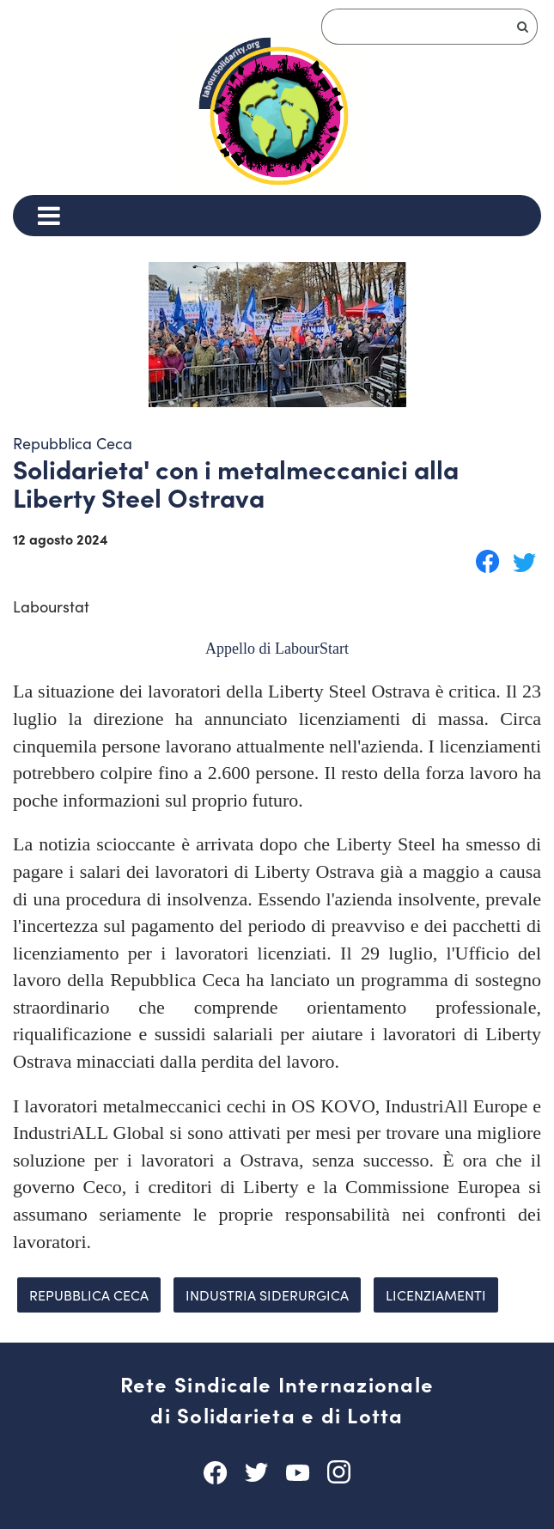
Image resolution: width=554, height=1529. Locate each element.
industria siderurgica (267, 1295)
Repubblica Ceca (89, 1295)
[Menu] (48, 215)
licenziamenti (436, 1295)
